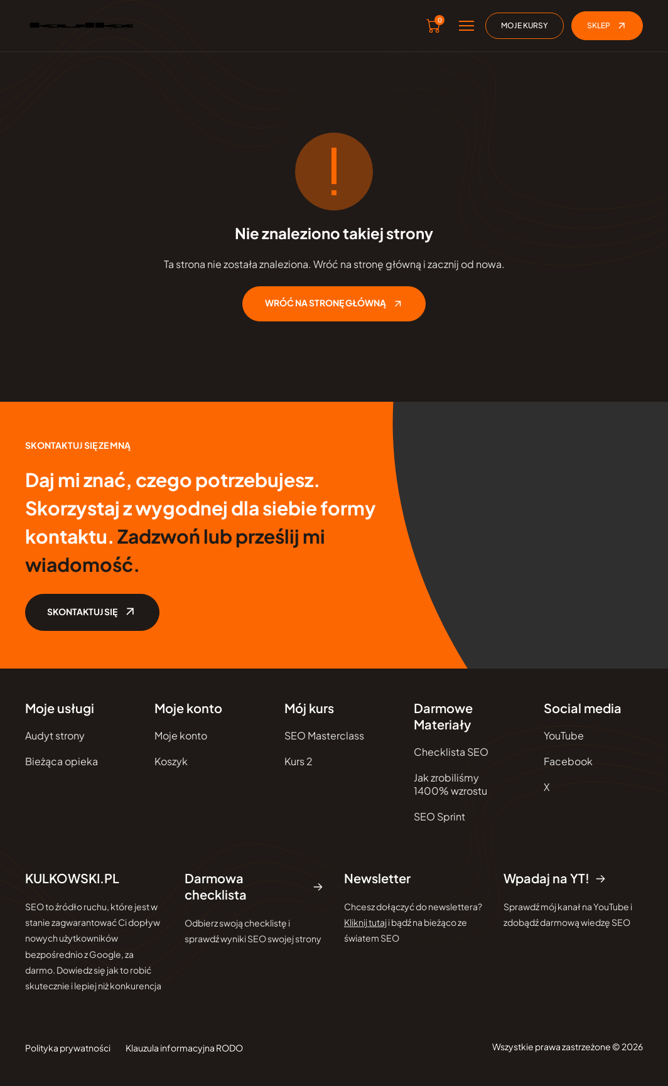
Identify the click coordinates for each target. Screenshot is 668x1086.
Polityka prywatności (67, 1048)
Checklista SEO (451, 752)
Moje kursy (524, 25)
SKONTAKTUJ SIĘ (93, 613)
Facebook (568, 761)
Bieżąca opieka (61, 761)
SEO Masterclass (324, 736)
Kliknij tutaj (365, 922)
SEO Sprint (439, 817)
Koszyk (171, 761)
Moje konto (180, 736)
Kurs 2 (298, 761)
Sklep (607, 25)
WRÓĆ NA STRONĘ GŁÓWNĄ (334, 303)
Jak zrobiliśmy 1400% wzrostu (450, 784)
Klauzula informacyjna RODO (184, 1048)
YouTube (564, 736)
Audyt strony (55, 736)
